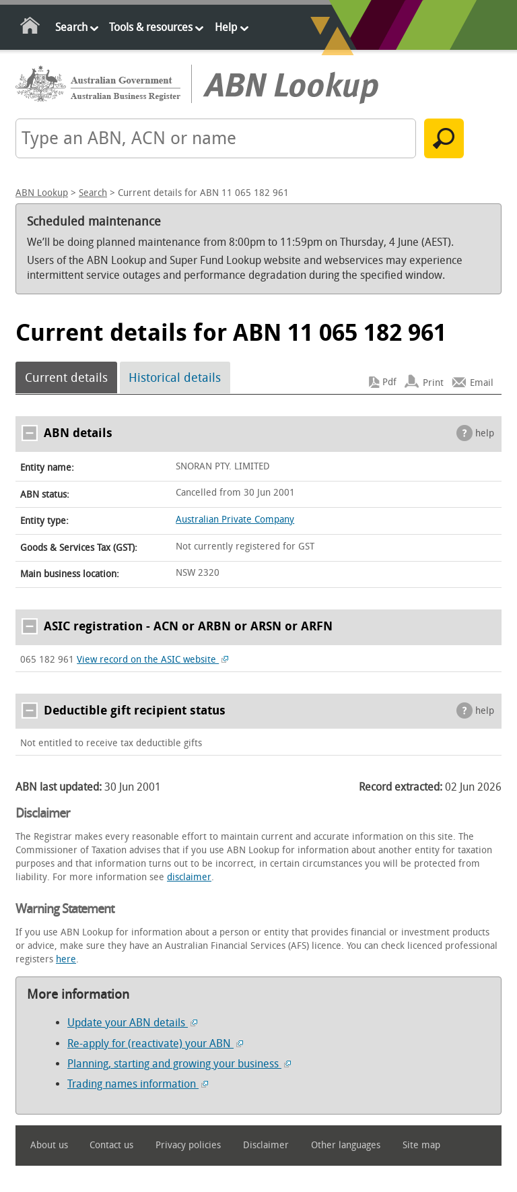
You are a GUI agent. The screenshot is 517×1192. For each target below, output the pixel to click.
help (484, 433)
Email (481, 382)
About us (49, 1145)
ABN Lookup (41, 193)
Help (226, 27)
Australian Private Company (235, 519)
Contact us (111, 1145)
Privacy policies (188, 1145)
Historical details (175, 377)
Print (433, 382)
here (66, 959)
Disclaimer (266, 1145)
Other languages (345, 1145)
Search (71, 27)
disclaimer (189, 877)
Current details (66, 377)
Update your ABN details (132, 1022)
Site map (421, 1145)
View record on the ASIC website (152, 659)
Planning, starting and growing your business (179, 1063)
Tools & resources (151, 27)
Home (30, 28)
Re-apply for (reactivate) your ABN (155, 1043)
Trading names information (137, 1084)
